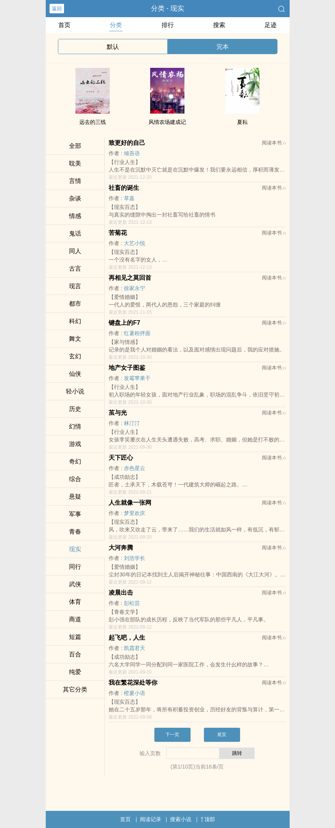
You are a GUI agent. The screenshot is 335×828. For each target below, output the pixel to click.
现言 (75, 286)
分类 (116, 25)
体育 (75, 602)
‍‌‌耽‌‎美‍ (75, 163)
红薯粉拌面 (137, 333)
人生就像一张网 (130, 502)
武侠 (75, 584)
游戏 (75, 444)
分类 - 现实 (167, 8)
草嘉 (129, 198)
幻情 (75, 426)
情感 (75, 216)
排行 (168, 25)
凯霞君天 (134, 648)
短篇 (75, 637)
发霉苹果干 (137, 378)
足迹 (270, 25)
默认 (113, 46)
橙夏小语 (134, 693)
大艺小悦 (134, 243)
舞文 (75, 338)
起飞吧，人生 (127, 637)
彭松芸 (132, 603)
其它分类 (75, 689)
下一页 (172, 734)
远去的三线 (92, 122)
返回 (57, 8)
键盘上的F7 (124, 322)
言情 (75, 181)
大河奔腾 (121, 547)
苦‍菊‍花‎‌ (118, 232)
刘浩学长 (134, 558)
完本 (222, 46)
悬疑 (75, 496)
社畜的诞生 (124, 188)
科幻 (75, 321)
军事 (75, 514)
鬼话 (75, 233)
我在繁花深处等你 (133, 682)
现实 (75, 549)
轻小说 (75, 391)
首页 (64, 25)
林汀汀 (132, 423)
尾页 (221, 734)
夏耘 (242, 122)
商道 (75, 619)
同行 (75, 566)
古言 (75, 268)
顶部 (207, 819)
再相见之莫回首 (130, 277)
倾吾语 (132, 153)
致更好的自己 (127, 143)
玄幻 (75, 356)
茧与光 (118, 412)
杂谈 (75, 198)
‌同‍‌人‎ (75, 251)
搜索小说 (180, 819)
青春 (75, 531)
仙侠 (75, 374)
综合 (75, 479)
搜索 (219, 25)
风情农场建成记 (167, 122)
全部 (75, 146)
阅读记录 (150, 819)
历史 (75, 409)
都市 (75, 303)
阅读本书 (274, 143)
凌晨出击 (121, 592)
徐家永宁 (134, 288)
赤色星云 (134, 468)
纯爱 (75, 672)
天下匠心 (121, 457)
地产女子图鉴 (127, 367)
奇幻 (75, 461)
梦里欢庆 (134, 513)
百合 (75, 654)
